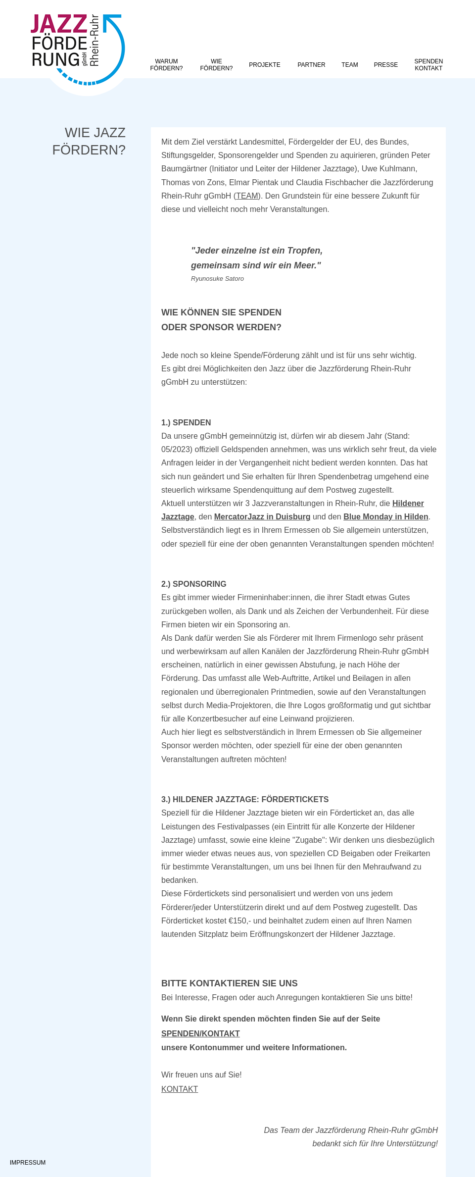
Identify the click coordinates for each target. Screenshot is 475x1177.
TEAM (247, 196)
